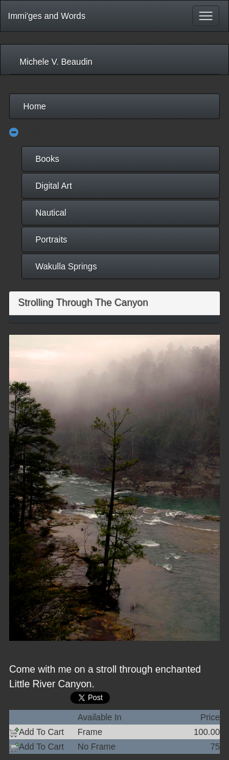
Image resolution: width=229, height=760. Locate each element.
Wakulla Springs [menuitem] (66, 266)
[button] (14, 133)
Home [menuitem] (34, 106)
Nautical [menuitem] (51, 212)
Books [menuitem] (47, 159)
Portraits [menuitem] (51, 239)
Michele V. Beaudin (56, 62)
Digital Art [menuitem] (53, 186)
